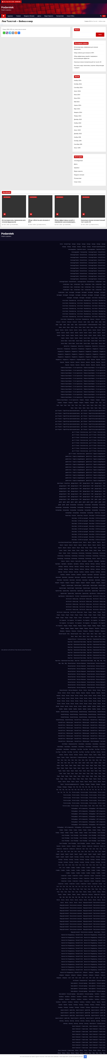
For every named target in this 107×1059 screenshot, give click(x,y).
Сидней (103, 851)
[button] (100, 16)
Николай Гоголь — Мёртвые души (81, 719)
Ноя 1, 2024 (7, 224)
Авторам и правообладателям (98, 246)
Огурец (90, 754)
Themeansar (28, 650)
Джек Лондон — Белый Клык (63, 483)
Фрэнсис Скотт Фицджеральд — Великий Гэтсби (72, 935)
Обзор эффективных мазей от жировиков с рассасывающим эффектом (65, 222)
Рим (74, 787)
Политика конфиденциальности (72, 784)
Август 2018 (77, 148)
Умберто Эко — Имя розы (87, 894)
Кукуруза (103, 580)
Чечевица (75, 1004)
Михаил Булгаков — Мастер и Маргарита (77, 663)
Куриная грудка (70, 585)
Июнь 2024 (77, 98)
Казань (99, 547)
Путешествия (60, 16)
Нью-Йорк (79, 749)
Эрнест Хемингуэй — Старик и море (80, 1026)
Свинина (88, 843)
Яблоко (76, 1050)
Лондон (85, 612)
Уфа (60, 897)
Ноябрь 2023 (77, 123)
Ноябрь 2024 (77, 80)
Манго (84, 633)
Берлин (67, 332)
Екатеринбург (73, 504)
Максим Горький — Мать (64, 633)
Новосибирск (81, 744)
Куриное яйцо (102, 588)
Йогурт (78, 547)
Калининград (74, 553)
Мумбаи (84, 706)
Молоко (80, 690)
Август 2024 (77, 91)
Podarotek (7, 7)
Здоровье (10, 16)
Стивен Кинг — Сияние (66, 875)
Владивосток (88, 349)
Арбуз (85, 322)
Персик (94, 779)
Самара (94, 827)
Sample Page (67, 244)
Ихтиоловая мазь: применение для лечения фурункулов (13, 221)
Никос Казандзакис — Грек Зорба (98, 741)
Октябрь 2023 (78, 126)
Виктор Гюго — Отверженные (70, 346)
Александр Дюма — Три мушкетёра (79, 252)
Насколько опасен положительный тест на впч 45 (87, 62)
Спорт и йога (70, 16)
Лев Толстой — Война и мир (99, 596)
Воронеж (93, 359)
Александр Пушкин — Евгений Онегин (96, 252)
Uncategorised (78, 161)
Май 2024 (77, 102)
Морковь (78, 693)
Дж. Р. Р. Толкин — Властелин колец (80, 432)
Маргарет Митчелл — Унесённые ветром (77, 639)
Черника (93, 1002)
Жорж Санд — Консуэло (100, 512)
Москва (63, 695)
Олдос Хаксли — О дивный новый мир (78, 757)
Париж (58, 765)
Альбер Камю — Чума (100, 281)
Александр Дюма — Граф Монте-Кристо (77, 249)
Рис (84, 789)
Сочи (59, 865)
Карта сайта (78, 561)
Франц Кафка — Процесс (99, 932)
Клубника (81, 572)
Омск (58, 760)
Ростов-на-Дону (75, 792)
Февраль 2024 (78, 112)
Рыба (90, 805)
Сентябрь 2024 (78, 87)
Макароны (91, 628)
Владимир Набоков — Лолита (83, 359)
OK (85, 1056)
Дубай (96, 499)
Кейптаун (82, 564)
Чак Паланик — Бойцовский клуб (80, 980)
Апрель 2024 (77, 105)
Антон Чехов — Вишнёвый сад (98, 297)
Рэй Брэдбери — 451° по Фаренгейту (79, 808)
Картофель (84, 561)
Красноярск (90, 574)
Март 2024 (77, 109)
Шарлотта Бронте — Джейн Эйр (98, 1007)
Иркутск (85, 542)
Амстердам (71, 292)
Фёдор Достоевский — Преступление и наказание (94, 902)
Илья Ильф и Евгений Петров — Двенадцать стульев (70, 542)
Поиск (77, 30)
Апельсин (92, 319)
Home (61, 244)
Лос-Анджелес (86, 617)
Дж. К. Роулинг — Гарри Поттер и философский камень (67, 410)
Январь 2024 (77, 116)
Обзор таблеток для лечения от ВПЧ (84, 53)
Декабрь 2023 (78, 119)
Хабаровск (85, 972)
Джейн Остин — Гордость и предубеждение (95, 453)
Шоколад (103, 1018)
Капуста (94, 558)
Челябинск (97, 994)
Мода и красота (48, 16)
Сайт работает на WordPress (8, 650)
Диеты (39, 16)
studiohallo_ (14, 224)
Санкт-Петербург (92, 832)
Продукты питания (29, 16)
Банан (100, 324)
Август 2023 (77, 130)
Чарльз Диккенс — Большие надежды (97, 980)
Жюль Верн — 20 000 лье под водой (97, 515)
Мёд (95, 660)
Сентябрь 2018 (78, 144)
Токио (66, 889)
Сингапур (76, 857)
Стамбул (68, 867)
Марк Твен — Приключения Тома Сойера (96, 639)
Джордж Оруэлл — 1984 (76, 483)
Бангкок (57, 330)
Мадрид (65, 625)
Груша (84, 405)
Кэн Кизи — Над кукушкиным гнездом (83, 596)
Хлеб (69, 978)
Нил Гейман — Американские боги (69, 744)
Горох (96, 402)
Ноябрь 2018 (77, 137)
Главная (18, 16)
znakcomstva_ (41, 224)
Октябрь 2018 (77, 141)
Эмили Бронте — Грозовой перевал (97, 1023)
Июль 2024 (77, 94)
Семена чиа (89, 846)
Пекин (80, 771)
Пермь (103, 773)
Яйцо (90, 1053)
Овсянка (98, 752)
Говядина (82, 400)
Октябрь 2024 (78, 84)
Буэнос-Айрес (87, 338)
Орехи (79, 762)
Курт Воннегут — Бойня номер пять (97, 593)
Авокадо (74, 244)
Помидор (82, 784)
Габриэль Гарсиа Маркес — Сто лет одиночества (71, 367)
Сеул (83, 848)
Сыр (104, 883)
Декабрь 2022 (78, 133)
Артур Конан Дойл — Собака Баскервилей (88, 324)
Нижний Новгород (65, 711)
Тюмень (85, 891)
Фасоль (58, 900)
